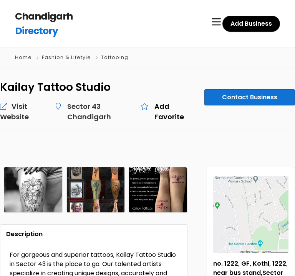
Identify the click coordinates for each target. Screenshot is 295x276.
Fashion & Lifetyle (66, 57)
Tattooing (114, 57)
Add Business (251, 23)
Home (23, 57)
